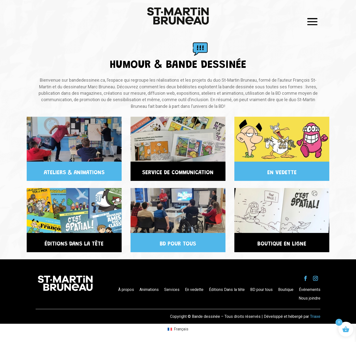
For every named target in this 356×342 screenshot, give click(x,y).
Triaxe (315, 316)
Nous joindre (309, 298)
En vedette (194, 289)
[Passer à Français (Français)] (178, 329)
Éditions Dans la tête (227, 289)
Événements (309, 289)
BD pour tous (261, 289)
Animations (149, 289)
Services (171, 289)
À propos (126, 289)
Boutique (285, 289)
